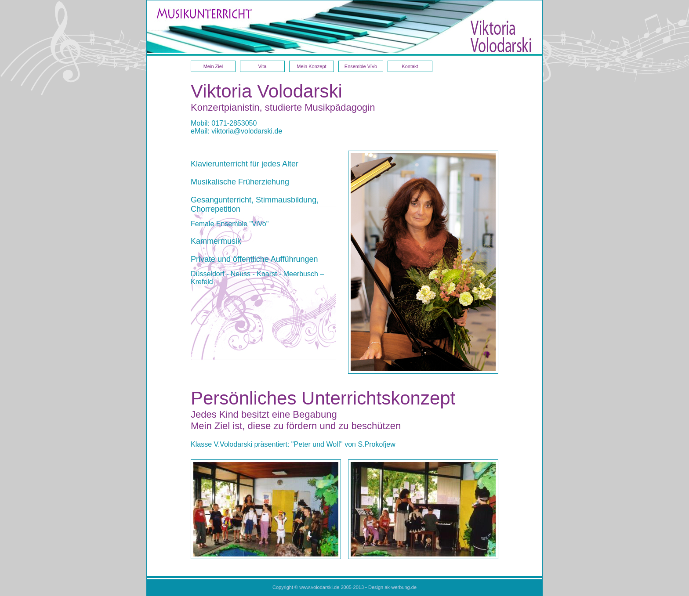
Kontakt (410, 66)
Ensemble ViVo (360, 66)
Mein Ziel (213, 66)
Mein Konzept (311, 66)
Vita (262, 66)
